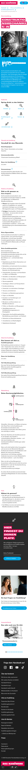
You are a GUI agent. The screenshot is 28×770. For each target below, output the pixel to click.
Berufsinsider (5, 707)
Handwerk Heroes (6, 682)
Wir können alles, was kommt (9, 677)
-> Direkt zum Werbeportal (8, 733)
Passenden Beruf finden (8, 701)
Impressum (4, 744)
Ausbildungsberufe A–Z (7, 704)
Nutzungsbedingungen (7, 748)
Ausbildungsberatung (7, 712)
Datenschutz (4, 746)
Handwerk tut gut (6, 685)
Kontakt (3, 751)
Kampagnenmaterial (7, 722)
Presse (3, 738)
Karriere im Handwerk (7, 709)
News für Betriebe (6, 725)
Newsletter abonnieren (7, 728)
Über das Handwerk (7, 674)
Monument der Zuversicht (8, 693)
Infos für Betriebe (6, 719)
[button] (22, 3)
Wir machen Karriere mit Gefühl (10, 680)
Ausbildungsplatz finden (8, 715)
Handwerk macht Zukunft (8, 688)
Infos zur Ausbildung (7, 698)
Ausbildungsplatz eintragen (8, 731)
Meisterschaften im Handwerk (9, 690)
